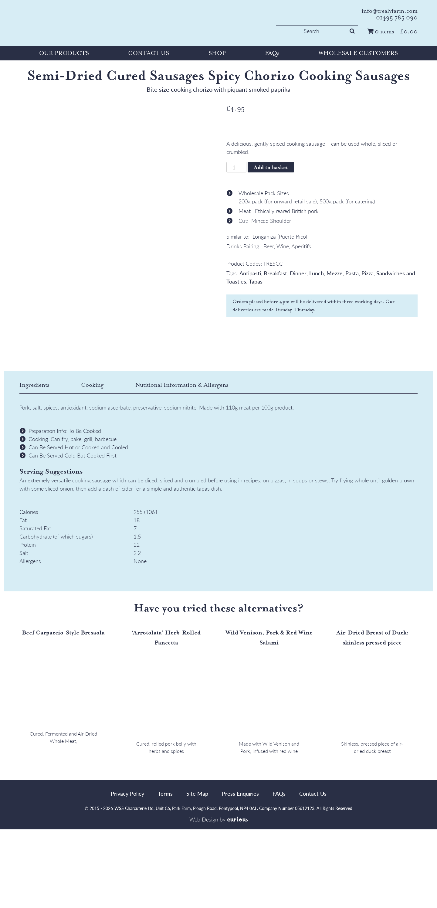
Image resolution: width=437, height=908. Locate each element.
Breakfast (275, 273)
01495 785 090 (397, 17)
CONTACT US (148, 53)
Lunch (316, 273)
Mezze (335, 273)
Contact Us (313, 872)
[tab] (49, 463)
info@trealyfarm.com (389, 11)
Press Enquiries (240, 872)
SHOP (217, 53)
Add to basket (271, 167)
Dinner (298, 273)
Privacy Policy (127, 872)
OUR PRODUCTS (64, 53)
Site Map (197, 872)
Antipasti (250, 273)
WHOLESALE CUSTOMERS (358, 53)
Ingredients (34, 463)
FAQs (272, 53)
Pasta (352, 273)
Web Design (203, 898)
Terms (165, 872)
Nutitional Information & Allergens (181, 463)
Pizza (367, 273)
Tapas (256, 281)
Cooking (92, 463)
